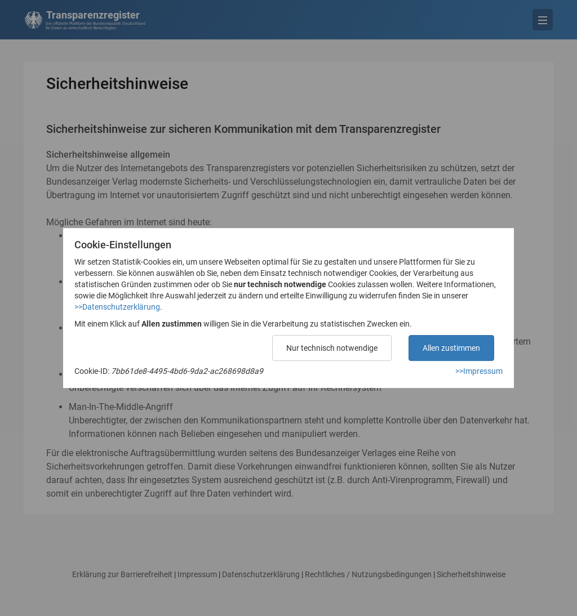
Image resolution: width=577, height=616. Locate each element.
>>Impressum (479, 371)
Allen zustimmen (451, 347)
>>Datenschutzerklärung (117, 306)
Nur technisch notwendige (332, 347)
